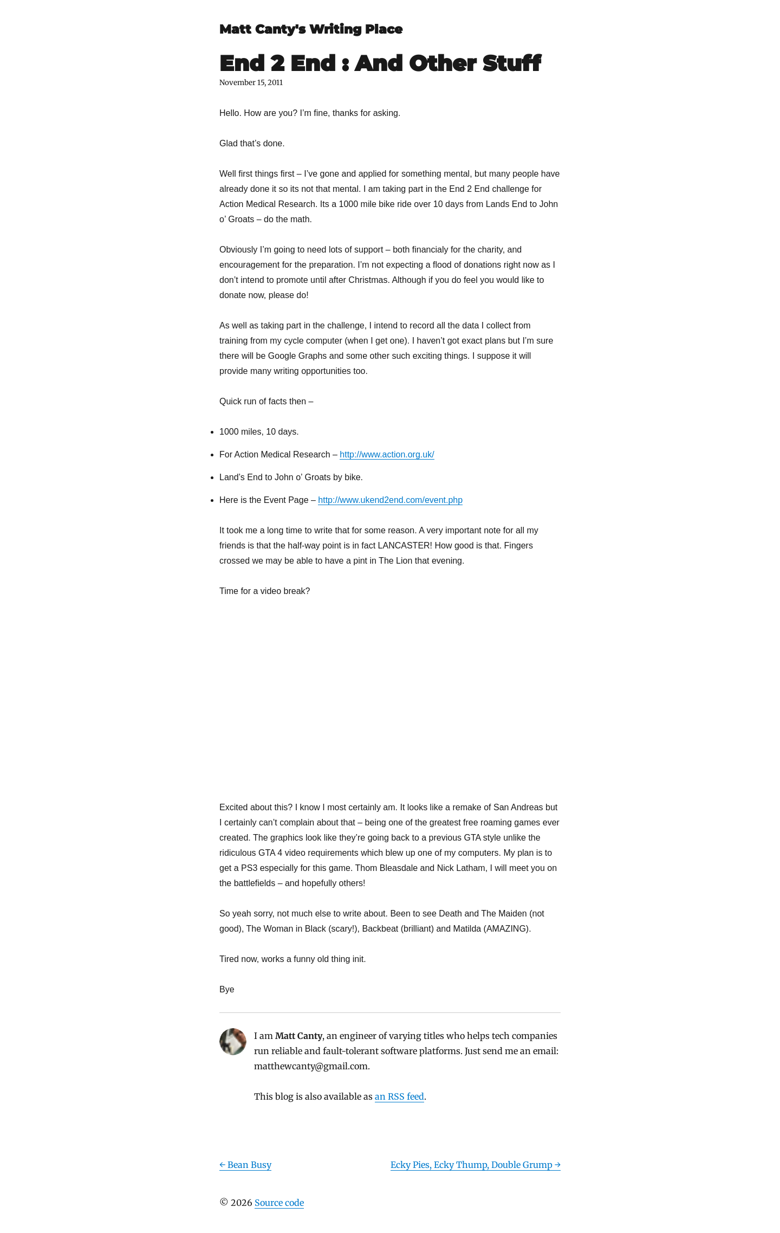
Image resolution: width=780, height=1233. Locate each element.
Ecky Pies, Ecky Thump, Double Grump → (476, 1164)
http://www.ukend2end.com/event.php (390, 500)
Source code (279, 1202)
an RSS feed (399, 1096)
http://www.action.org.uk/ (387, 454)
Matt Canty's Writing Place (310, 29)
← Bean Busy (245, 1164)
